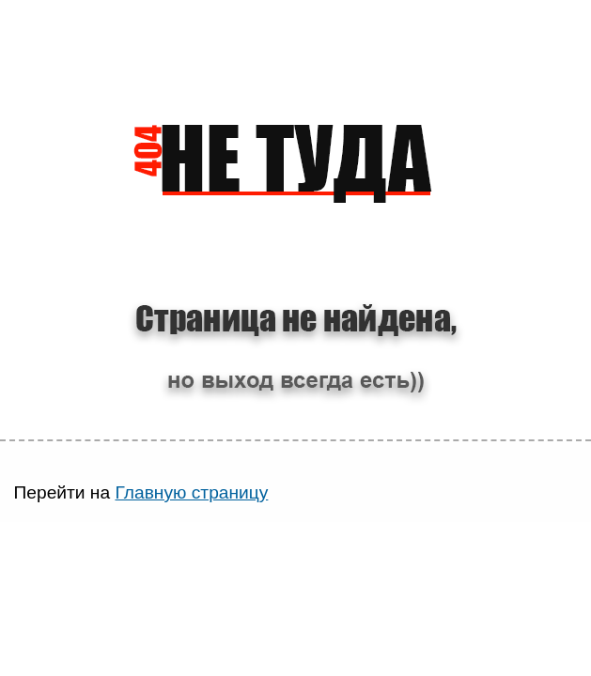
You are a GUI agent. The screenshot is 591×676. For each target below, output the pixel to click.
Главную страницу (191, 492)
